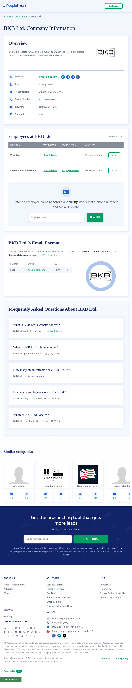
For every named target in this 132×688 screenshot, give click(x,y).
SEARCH (95, 217)
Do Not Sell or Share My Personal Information (112, 603)
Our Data (51, 601)
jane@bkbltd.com (36, 270)
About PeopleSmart (14, 592)
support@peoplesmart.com (64, 626)
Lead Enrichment (56, 597)
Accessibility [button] (13, 679)
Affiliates (8, 597)
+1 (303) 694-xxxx (47, 99)
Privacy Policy (116, 556)
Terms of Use (99, 556)
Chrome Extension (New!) (60, 614)
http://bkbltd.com (48, 77)
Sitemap (8, 624)
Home (7, 16)
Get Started (114, 6)
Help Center (106, 597)
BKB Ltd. (47, 252)
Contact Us (105, 592)
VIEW (114, 155)
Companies (21, 16)
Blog (6, 601)
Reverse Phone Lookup (59, 605)
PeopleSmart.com (50, 559)
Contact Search (55, 592)
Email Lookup (54, 610)
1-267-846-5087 (57, 630)
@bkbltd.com (50, 155)
